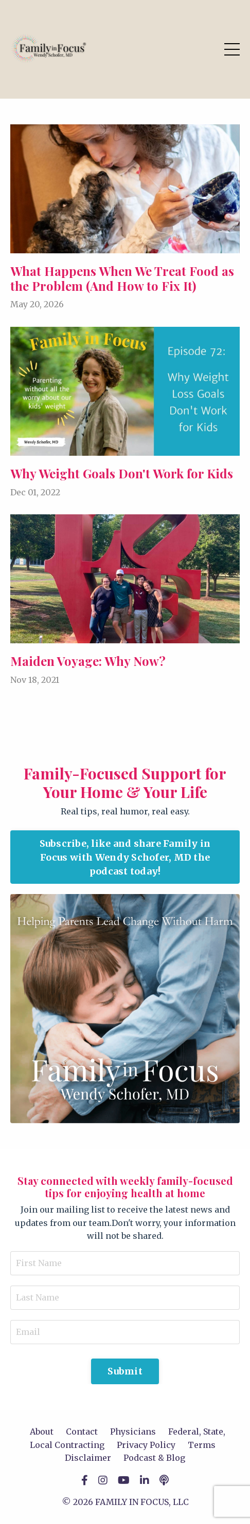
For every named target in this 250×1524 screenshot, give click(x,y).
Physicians (133, 1431)
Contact (82, 1431)
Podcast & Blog (154, 1458)
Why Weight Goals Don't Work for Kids (121, 473)
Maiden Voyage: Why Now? (88, 661)
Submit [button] (125, 1371)
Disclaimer (88, 1458)
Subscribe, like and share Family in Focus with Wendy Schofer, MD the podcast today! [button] (125, 857)
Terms (202, 1445)
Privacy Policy (146, 1445)
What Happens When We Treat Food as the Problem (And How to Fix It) (122, 278)
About (41, 1431)
